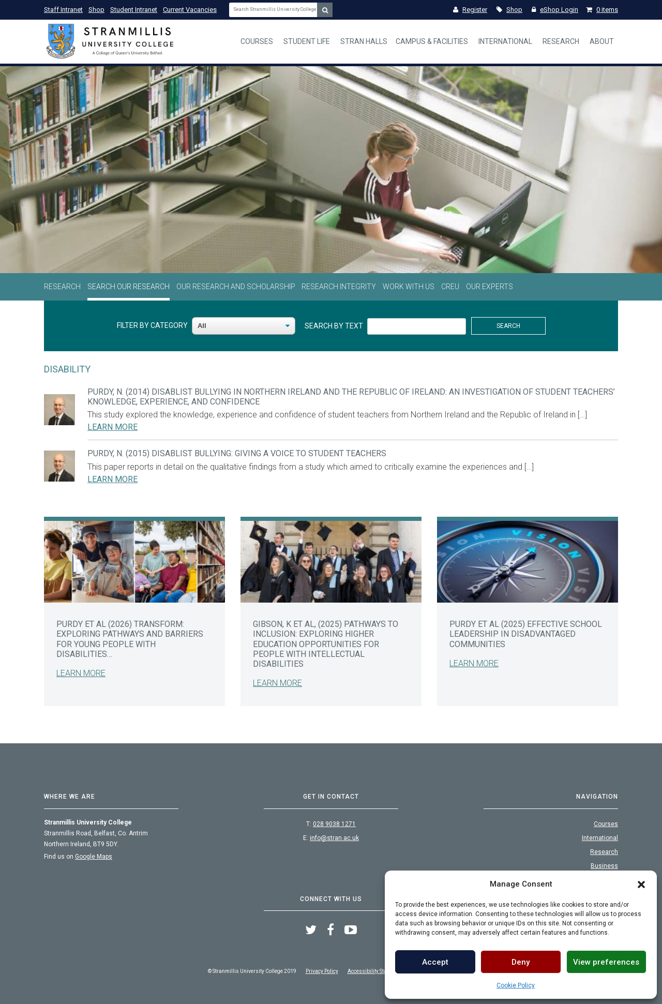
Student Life (306, 41)
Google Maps (93, 856)
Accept (435, 962)
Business (604, 866)
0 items (602, 9)
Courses (256, 41)
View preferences (606, 962)
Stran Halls (363, 41)
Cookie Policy (515, 985)
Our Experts (489, 286)
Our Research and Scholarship (235, 286)
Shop (96, 9)
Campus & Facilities (432, 41)
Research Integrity (339, 286)
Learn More (112, 427)
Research (561, 41)
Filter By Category (152, 325)
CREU (450, 286)
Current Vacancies (190, 9)
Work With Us (408, 286)
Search (508, 325)
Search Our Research (128, 286)
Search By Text (334, 326)
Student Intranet (133, 9)
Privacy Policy (322, 971)
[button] (641, 884)
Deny (520, 962)
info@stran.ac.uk (334, 838)
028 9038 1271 (334, 824)
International (505, 41)
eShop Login (555, 9)
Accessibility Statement (375, 971)
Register (470, 9)
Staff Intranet (63, 9)
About (602, 41)
